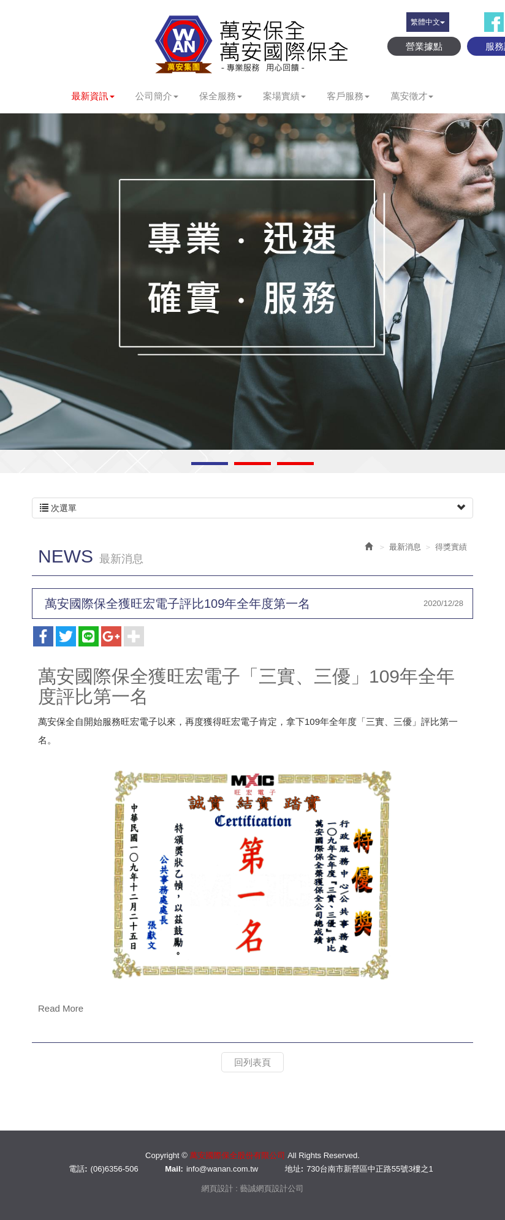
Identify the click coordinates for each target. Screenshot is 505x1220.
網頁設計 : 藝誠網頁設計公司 (253, 1188)
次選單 (252, 508)
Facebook (494, 22)
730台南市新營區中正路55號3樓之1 (369, 1168)
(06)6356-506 (115, 1168)
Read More (60, 1008)
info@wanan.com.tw (222, 1168)
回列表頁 (252, 1062)
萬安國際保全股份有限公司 (252, 44)
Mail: (174, 1168)
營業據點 (424, 46)
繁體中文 (428, 22)
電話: (78, 1168)
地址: (294, 1168)
